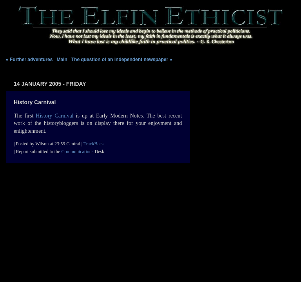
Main (62, 59)
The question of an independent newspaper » (121, 59)
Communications (77, 151)
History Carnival (54, 116)
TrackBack (93, 143)
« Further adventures (29, 59)
